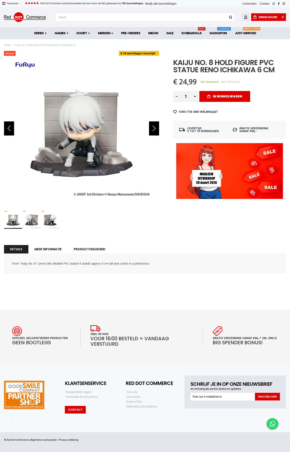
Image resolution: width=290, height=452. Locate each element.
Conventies (249, 3)
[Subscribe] (267, 396)
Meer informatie (48, 249)
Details (16, 249)
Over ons (132, 392)
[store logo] (25, 17)
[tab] (16, 249)
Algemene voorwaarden (43, 440)
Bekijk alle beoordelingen (161, 3)
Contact (264, 3)
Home (7, 45)
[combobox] (145, 17)
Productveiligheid (89, 249)
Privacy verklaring (68, 440)
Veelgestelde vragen (78, 392)
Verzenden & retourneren (81, 396)
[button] (11, 3)
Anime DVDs (134, 401)
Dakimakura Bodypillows (141, 406)
